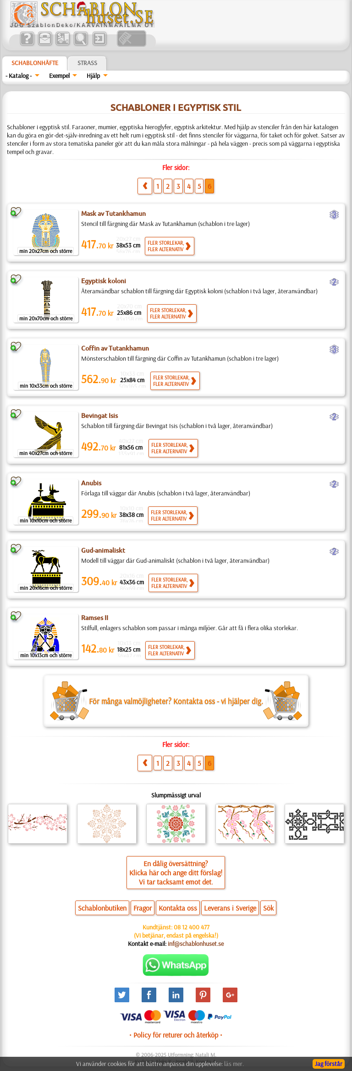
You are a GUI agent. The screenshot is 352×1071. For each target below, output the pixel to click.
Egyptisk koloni (103, 281)
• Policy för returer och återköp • (175, 1034)
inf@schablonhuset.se (196, 943)
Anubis (91, 483)
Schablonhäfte (34, 63)
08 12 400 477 (191, 927)
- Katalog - (19, 75)
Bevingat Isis (99, 415)
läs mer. (234, 1064)
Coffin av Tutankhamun (115, 348)
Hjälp (93, 75)
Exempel (59, 75)
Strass (87, 63)
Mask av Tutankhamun (113, 213)
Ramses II (94, 617)
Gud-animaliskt (103, 550)
